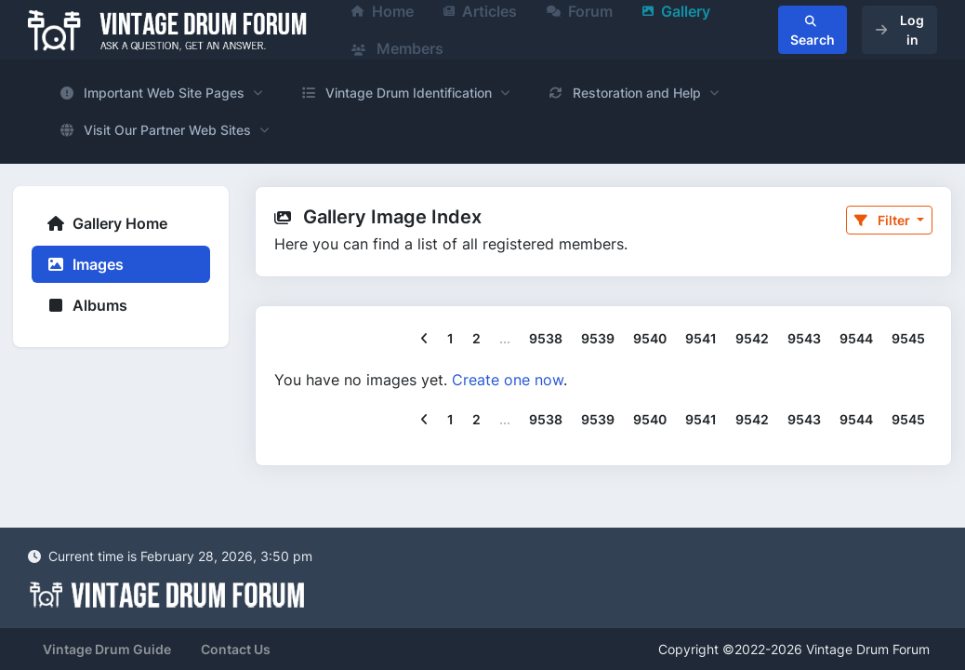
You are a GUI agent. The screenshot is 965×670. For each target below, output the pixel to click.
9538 (545, 338)
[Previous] (424, 339)
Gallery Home (106, 223)
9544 (856, 338)
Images (85, 264)
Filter (883, 220)
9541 (701, 338)
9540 (650, 338)
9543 (804, 338)
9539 (598, 338)
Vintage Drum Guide (107, 649)
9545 (908, 338)
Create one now (507, 379)
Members (397, 48)
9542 (752, 338)
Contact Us (236, 649)
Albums (86, 305)
